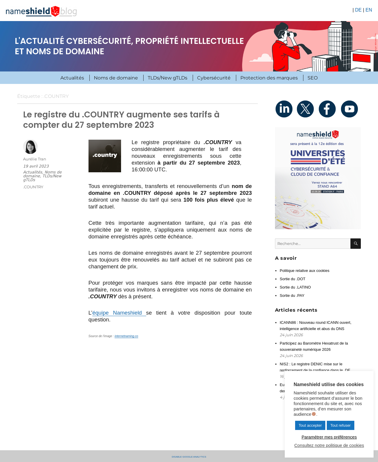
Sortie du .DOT (292, 279)
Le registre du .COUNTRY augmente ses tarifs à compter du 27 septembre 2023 (121, 119)
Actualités (72, 78)
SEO (313, 78)
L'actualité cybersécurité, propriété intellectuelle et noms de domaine (129, 46)
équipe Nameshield (119, 313)
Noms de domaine (116, 78)
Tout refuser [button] (340, 425)
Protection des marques (269, 78)
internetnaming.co (126, 336)
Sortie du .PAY (292, 295)
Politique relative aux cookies (304, 270)
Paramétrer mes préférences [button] (329, 437)
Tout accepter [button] (310, 425)
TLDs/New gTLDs (167, 78)
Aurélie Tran (34, 159)
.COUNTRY (33, 186)
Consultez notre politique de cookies (329, 445)
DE (358, 9)
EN (369, 9)
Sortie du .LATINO (295, 287)
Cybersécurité (214, 78)
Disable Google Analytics (189, 456)
